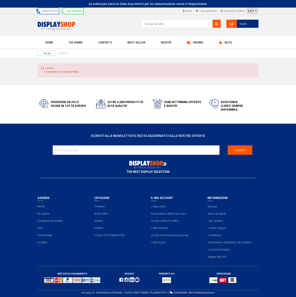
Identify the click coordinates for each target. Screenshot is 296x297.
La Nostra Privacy (218, 249)
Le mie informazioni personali (169, 235)
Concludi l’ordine (232, 10)
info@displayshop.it (203, 292)
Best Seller (136, 42)
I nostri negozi (216, 228)
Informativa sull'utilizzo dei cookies (229, 242)
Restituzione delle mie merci (169, 213)
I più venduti (215, 221)
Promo (198, 42)
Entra (187, 10)
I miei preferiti (206, 10)
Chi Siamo (76, 42)
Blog (228, 42)
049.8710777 (160, 292)
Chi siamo (43, 213)
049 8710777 (50, 11)
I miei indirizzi (159, 228)
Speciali (212, 206)
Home (49, 42)
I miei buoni (158, 242)
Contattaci (214, 235)
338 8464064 (74, 11)
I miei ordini (158, 206)
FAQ (40, 228)
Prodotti (99, 206)
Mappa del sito (216, 256)
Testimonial (45, 235)
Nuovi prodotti (216, 213)
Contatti (105, 42)
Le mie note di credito (165, 221)
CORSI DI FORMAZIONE (109, 235)
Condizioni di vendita (50, 221)
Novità (166, 42)
